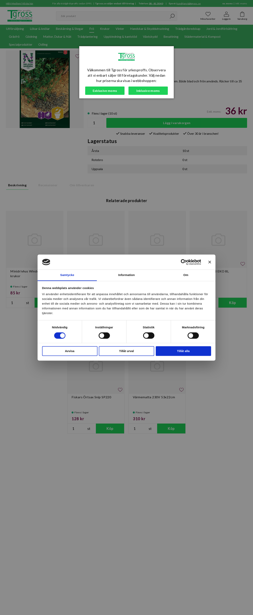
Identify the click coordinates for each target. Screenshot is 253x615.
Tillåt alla (183, 351)
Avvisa (70, 351)
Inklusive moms (148, 90)
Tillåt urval (126, 351)
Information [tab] (126, 275)
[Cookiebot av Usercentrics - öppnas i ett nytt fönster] (183, 262)
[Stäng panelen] (209, 262)
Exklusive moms (105, 90)
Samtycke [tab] (67, 275)
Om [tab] (185, 275)
